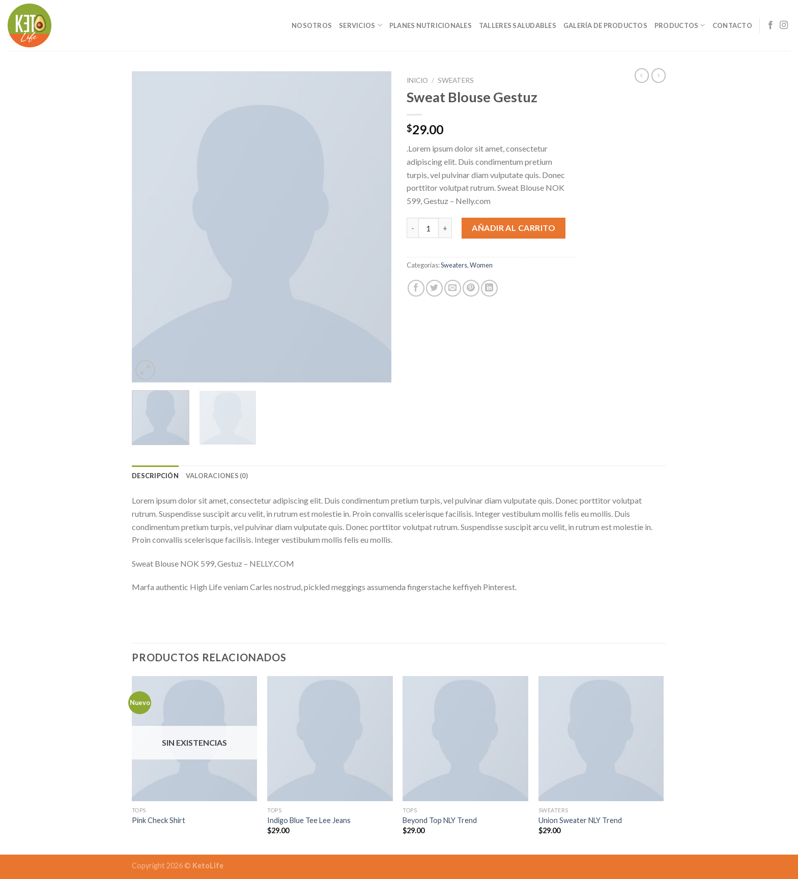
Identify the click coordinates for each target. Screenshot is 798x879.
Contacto (732, 25)
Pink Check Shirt (158, 820)
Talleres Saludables (517, 25)
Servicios (360, 25)
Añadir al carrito (513, 227)
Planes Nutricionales (430, 25)
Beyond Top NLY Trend (440, 820)
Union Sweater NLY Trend (580, 820)
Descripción (155, 476)
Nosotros (312, 25)
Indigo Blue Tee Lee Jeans (309, 820)
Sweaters (456, 80)
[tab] (155, 475)
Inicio (417, 80)
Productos (679, 25)
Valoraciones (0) (217, 476)
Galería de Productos (605, 25)
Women (481, 265)
